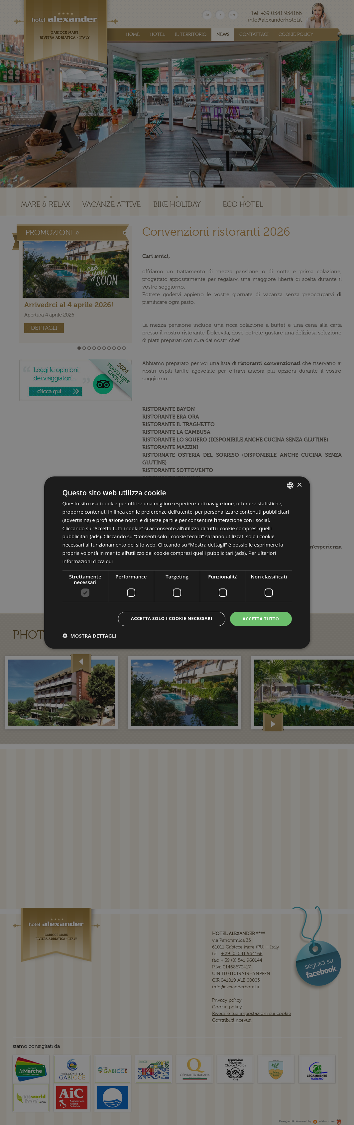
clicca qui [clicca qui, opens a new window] (103, 561)
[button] (89, 636)
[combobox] (290, 485)
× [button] (299, 484)
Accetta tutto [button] (259, 618)
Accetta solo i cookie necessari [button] (167, 618)
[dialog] (177, 562)
